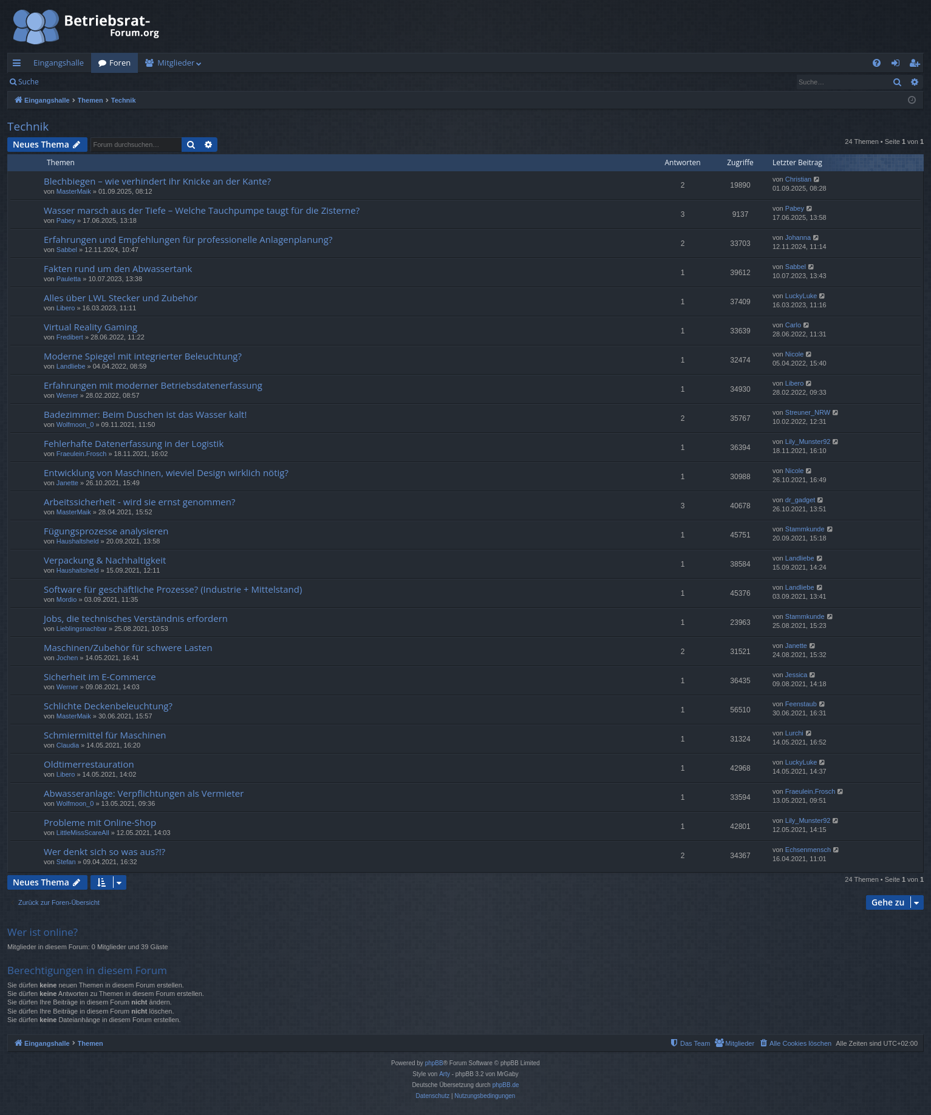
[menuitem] (876, 63)
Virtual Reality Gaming (90, 327)
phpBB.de (506, 1085)
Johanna (798, 237)
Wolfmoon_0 (75, 424)
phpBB (434, 1063)
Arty (444, 1074)
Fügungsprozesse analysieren (106, 531)
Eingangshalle (58, 62)
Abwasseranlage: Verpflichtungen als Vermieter (144, 793)
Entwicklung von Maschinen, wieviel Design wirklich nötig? (166, 472)
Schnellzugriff (19, 65)
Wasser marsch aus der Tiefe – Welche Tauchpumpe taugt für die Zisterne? (202, 210)
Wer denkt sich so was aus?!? (104, 851)
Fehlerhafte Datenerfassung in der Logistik (133, 443)
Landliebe (71, 366)
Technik (28, 126)
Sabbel (66, 249)
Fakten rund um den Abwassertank (118, 268)
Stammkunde (805, 529)
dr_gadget (800, 499)
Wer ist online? (42, 932)
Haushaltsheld (77, 541)
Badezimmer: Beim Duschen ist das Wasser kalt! (145, 414)
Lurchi (794, 733)
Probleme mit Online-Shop (100, 822)
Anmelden (73, 82)
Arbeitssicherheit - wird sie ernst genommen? (139, 502)
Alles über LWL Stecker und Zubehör (120, 298)
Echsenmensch (808, 849)
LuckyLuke (801, 295)
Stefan (66, 861)
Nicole (794, 354)
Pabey (65, 220)
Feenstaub (801, 704)
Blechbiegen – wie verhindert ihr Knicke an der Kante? (157, 181)
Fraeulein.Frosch (81, 453)
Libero (65, 308)
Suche (28, 82)
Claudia (67, 745)
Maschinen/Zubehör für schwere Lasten (128, 647)
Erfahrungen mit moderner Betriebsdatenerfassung (153, 385)
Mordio (66, 599)
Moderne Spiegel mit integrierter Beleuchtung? (143, 356)
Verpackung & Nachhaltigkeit (105, 560)
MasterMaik (73, 191)
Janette (67, 482)
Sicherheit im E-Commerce (100, 676)
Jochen (67, 657)
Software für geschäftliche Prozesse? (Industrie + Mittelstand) (173, 589)
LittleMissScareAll (82, 832)
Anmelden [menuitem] (899, 65)
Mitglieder (175, 62)
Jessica (796, 674)
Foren (120, 62)
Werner (67, 395)
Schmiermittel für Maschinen (105, 735)
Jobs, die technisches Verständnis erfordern (136, 618)
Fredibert (69, 337)
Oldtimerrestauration (89, 764)
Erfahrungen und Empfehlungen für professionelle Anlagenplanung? (188, 239)
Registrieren (129, 82)
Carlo (793, 325)
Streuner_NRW (807, 412)
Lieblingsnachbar (81, 628)
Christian (798, 179)
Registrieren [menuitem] (917, 65)
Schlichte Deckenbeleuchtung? (108, 706)
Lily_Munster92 (808, 441)
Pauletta (68, 278)
